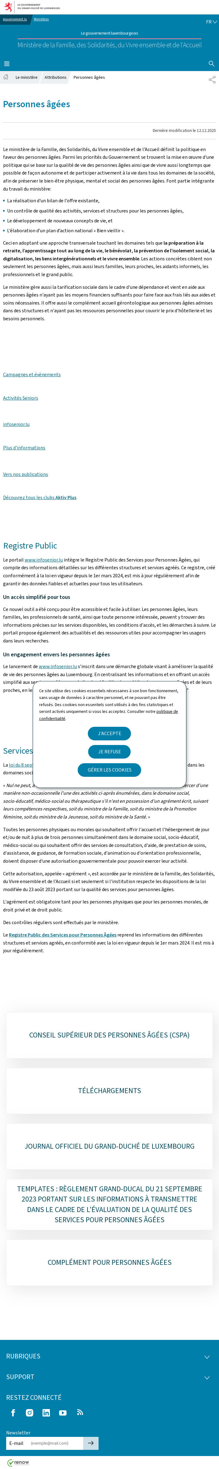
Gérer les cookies (110, 770)
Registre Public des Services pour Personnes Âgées (62, 935)
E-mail (16, 1443)
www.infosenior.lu (44, 560)
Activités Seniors (20, 398)
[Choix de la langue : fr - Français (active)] (211, 22)
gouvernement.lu (15, 19)
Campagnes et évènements (32, 374)
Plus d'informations (24, 447)
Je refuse (109, 751)
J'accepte (109, 733)
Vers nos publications (25, 474)
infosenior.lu (16, 424)
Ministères (41, 19)
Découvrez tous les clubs (39, 497)
